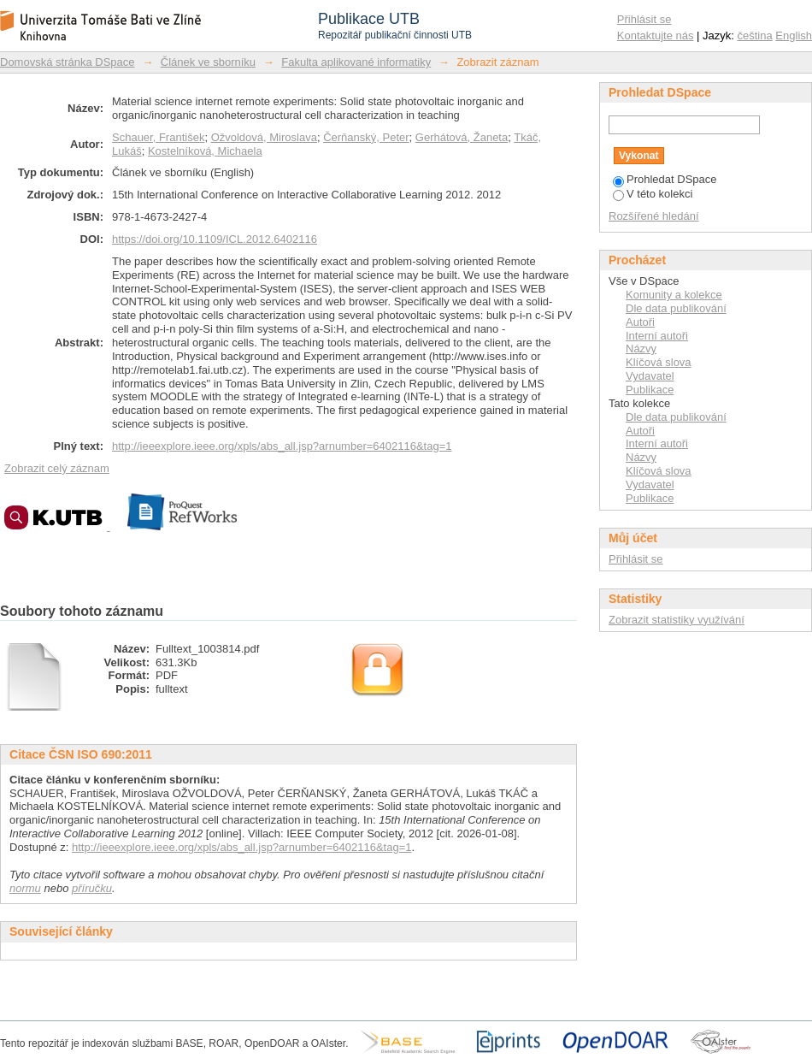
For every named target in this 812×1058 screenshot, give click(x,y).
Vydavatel (650, 375)
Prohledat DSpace (665, 179)
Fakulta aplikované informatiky (356, 62)
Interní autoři (657, 335)
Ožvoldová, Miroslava (264, 137)
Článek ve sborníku (208, 62)
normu (25, 888)
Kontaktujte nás (655, 35)
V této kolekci (652, 193)
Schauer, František (158, 137)
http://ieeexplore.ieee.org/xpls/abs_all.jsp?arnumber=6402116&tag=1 (282, 446)
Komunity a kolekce (674, 294)
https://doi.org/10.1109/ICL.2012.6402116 (214, 239)
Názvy (641, 348)
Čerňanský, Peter (366, 137)
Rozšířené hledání (654, 216)
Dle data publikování (676, 308)
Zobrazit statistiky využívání (676, 619)
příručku (92, 888)
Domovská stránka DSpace (67, 62)
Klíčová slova (658, 362)
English (793, 35)
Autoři (640, 322)
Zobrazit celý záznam (56, 468)
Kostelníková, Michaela (205, 151)
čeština (755, 35)
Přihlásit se (644, 19)
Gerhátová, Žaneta (461, 137)
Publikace (650, 389)
